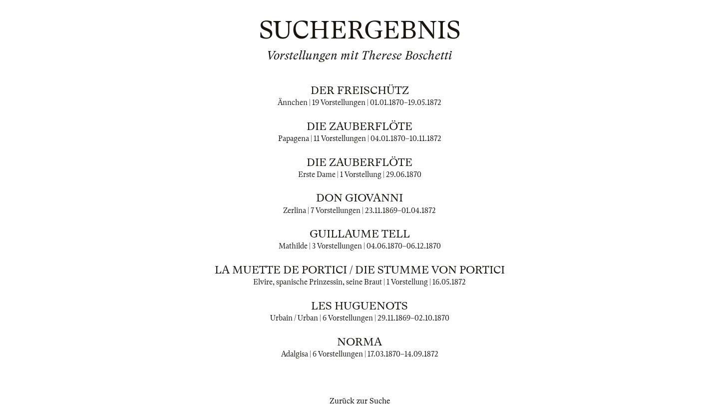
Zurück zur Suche (360, 401)
